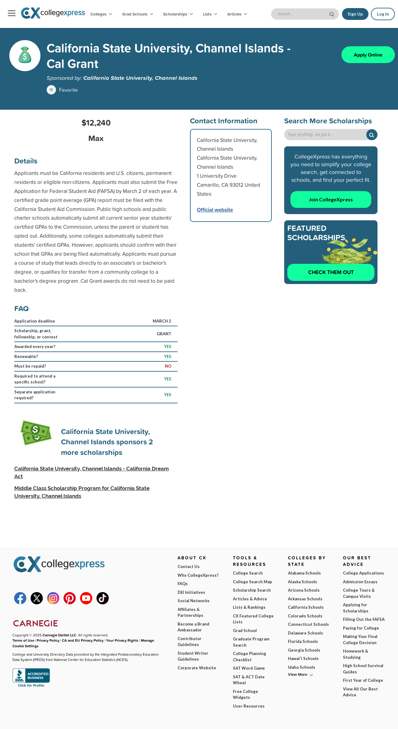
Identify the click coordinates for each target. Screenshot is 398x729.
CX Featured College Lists (253, 619)
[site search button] (332, 13)
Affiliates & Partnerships (190, 612)
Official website (215, 210)
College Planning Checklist (249, 656)
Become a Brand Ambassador (193, 627)
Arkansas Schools (305, 598)
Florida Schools (303, 641)
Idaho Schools (301, 667)
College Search (248, 573)
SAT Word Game (249, 668)
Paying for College (361, 628)
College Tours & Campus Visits (359, 593)
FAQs (183, 583)
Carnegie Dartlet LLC (59, 635)
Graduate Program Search (251, 642)
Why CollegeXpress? (198, 575)
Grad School (245, 630)
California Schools (306, 607)
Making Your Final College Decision (360, 639)
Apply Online (368, 54)
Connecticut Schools (308, 624)
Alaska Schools (302, 581)
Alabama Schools (304, 573)
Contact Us (189, 566)
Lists (210, 14)
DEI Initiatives (191, 592)
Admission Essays (360, 581)
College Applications (363, 573)
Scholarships (178, 14)
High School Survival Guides (363, 668)
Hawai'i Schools (303, 658)
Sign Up (355, 13)
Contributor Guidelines (189, 641)
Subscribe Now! (324, 714)
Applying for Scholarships (355, 607)
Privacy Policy (102, 719)
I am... (275, 680)
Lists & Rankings (249, 607)
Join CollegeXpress (331, 199)
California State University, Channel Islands (140, 78)
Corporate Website (197, 667)
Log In (383, 13)
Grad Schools (137, 14)
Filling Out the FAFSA (364, 619)
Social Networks (194, 600)
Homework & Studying (355, 654)
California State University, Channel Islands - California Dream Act (91, 472)
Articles (237, 14)
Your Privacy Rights (122, 640)
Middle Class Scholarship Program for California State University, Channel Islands (82, 492)
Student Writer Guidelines (193, 656)
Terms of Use (67, 719)
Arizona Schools (304, 590)
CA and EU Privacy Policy (83, 640)
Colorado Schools (305, 615)
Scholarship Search (252, 590)
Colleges (101, 14)
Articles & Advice (250, 598)
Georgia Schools (304, 650)
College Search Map (252, 581)
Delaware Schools (305, 632)
